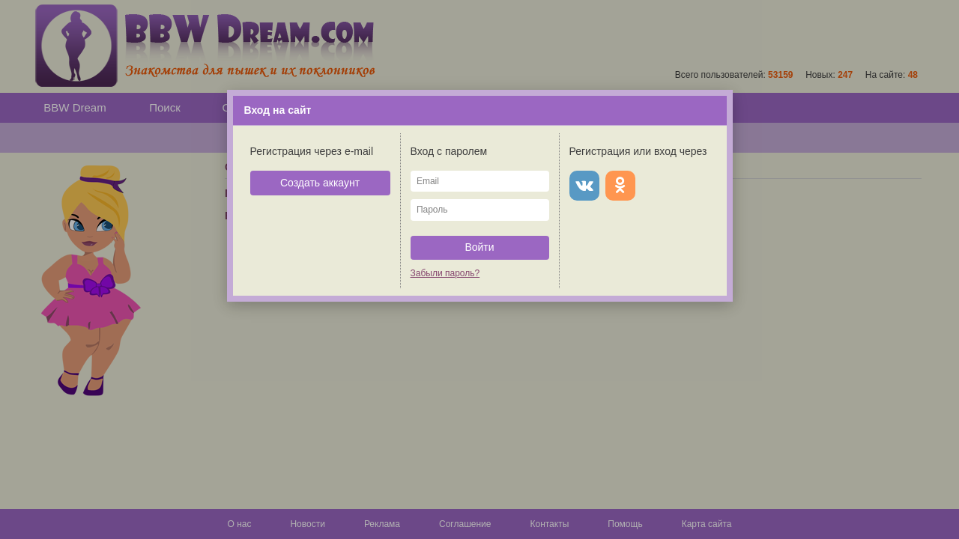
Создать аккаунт (320, 183)
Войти (479, 247)
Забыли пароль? (445, 273)
